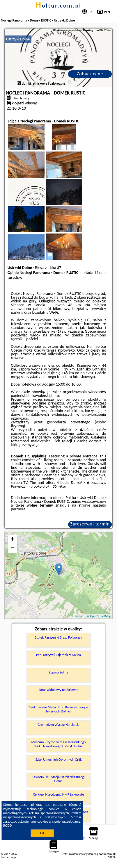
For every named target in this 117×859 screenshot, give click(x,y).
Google (75, 805)
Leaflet (79, 616)
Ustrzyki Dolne (18, 39)
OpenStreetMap (100, 616)
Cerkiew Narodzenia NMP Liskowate (58, 794)
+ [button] (13, 539)
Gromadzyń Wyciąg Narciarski (58, 725)
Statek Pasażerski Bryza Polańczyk (58, 637)
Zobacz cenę (90, 73)
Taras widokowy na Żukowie (58, 690)
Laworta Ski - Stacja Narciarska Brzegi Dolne (58, 779)
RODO (7, 826)
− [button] (13, 548)
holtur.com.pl (58, 5)
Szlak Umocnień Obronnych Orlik (58, 760)
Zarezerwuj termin (90, 524)
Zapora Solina (58, 672)
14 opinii (101, 272)
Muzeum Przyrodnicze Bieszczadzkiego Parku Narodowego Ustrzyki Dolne (58, 744)
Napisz (112, 857)
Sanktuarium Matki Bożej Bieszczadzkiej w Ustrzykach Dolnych (58, 709)
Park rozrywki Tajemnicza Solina (58, 655)
